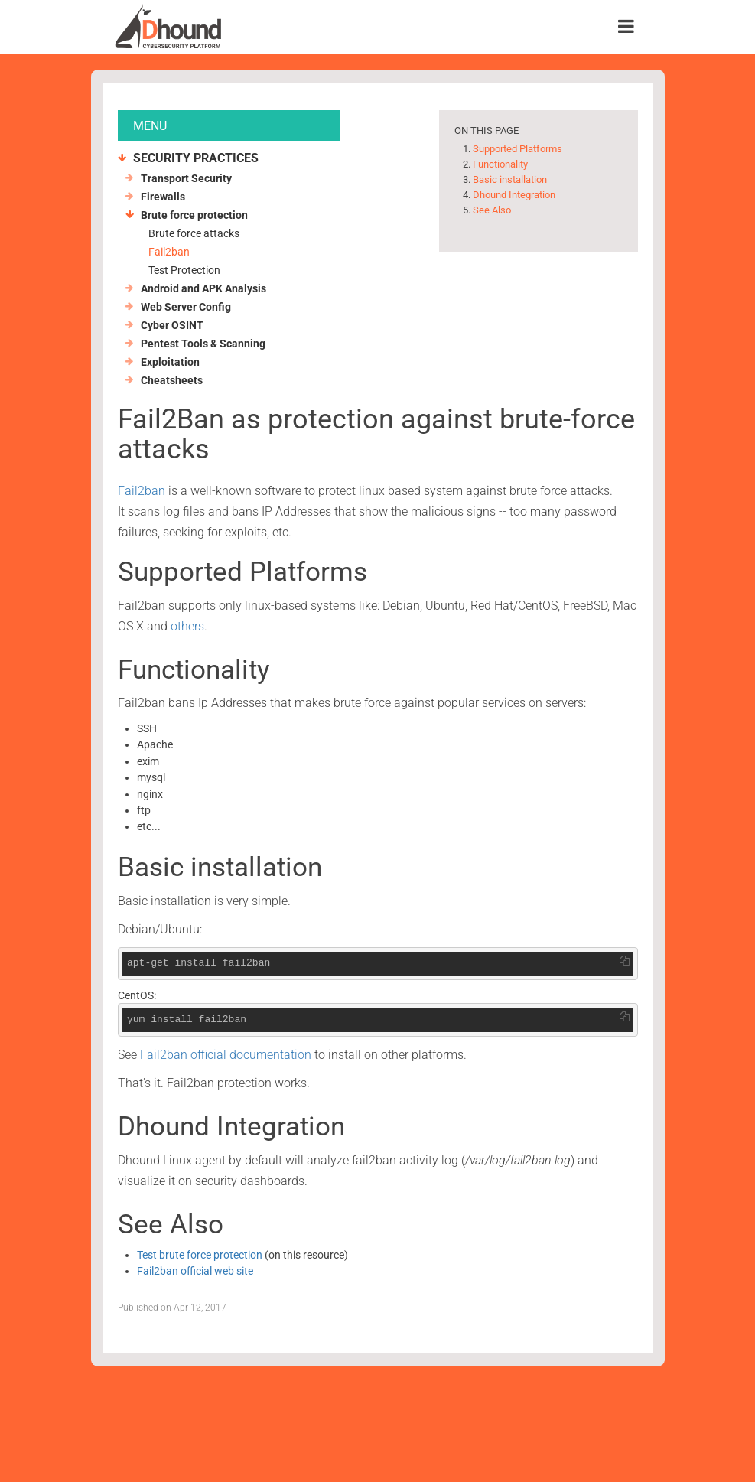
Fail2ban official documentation (225, 1054)
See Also (492, 210)
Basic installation (510, 179)
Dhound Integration (514, 194)
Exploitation (170, 362)
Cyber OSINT (172, 325)
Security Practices (196, 158)
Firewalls (163, 197)
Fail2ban (169, 252)
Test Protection (184, 270)
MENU (150, 126)
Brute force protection (194, 215)
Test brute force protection (199, 1255)
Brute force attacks (193, 233)
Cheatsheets (172, 380)
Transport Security (186, 178)
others (187, 626)
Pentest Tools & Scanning (203, 343)
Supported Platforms (517, 149)
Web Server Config (186, 307)
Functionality (500, 164)
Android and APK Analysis (203, 288)
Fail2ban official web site (195, 1271)
